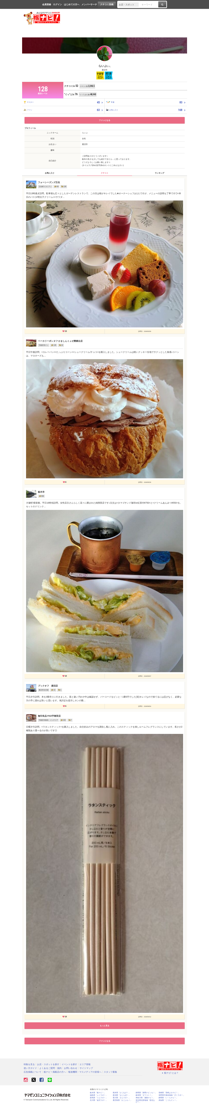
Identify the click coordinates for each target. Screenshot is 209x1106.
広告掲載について (32, 1072)
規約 (59, 1068)
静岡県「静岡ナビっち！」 (146, 1093)
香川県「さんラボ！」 (121, 1098)
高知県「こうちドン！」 (168, 1100)
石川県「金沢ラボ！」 (98, 1100)
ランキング (159, 173)
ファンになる (104, 120)
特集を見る (29, 1064)
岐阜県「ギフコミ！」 (144, 1095)
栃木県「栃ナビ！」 (98, 1093)
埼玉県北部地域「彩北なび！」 (145, 1101)
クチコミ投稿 (106, 4)
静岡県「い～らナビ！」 (168, 1098)
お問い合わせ (70, 1068)
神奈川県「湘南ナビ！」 (145, 1098)
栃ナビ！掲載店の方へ (55, 1072)
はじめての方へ (71, 4)
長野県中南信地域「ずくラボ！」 (172, 1095)
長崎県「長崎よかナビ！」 (169, 1093)
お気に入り (49, 173)
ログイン (57, 4)
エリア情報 (85, 1064)
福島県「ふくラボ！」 (98, 1095)
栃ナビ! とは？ (170, 1073)
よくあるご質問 (47, 1068)
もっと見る (104, 1026)
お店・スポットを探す (48, 1064)
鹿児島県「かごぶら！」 (122, 1100)
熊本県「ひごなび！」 (121, 1093)
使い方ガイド (30, 1068)
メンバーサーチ (89, 4)
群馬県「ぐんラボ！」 (98, 1098)
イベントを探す (69, 1064)
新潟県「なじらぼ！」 (121, 1095)
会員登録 (46, 4)
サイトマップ (86, 1068)
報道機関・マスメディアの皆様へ (84, 1072)
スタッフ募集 (110, 1072)
